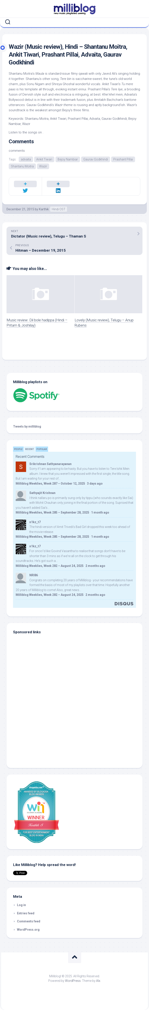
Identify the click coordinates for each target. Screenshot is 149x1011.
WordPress (73, 980)
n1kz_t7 (35, 522)
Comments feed (28, 921)
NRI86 (33, 575)
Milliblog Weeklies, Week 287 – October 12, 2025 (50, 483)
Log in (21, 905)
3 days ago (95, 483)
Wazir (43, 166)
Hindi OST (58, 209)
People (18, 449)
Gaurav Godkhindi (95, 159)
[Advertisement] (40, 732)
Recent (29, 449)
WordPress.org (28, 929)
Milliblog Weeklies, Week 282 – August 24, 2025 (50, 566)
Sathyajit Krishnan (42, 493)
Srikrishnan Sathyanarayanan (50, 464)
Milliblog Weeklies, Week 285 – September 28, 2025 (52, 512)
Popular (42, 449)
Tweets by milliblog (27, 426)
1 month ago (100, 512)
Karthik (44, 209)
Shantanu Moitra (22, 166)
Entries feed (25, 913)
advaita (26, 159)
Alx (98, 980)
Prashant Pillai (123, 159)
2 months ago (95, 566)
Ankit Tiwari (44, 159)
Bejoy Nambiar (68, 159)
